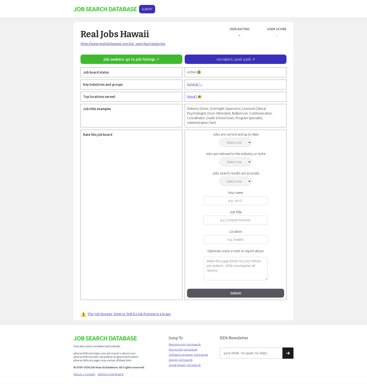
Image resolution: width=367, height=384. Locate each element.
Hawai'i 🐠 (194, 96)
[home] (105, 9)
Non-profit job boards (183, 349)
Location (235, 231)
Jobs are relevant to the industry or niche (236, 154)
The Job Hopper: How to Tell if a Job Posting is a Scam (129, 314)
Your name (235, 193)
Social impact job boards (185, 364)
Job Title (235, 212)
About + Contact (84, 374)
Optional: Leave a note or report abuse (235, 251)
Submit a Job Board (110, 374)
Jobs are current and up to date (236, 134)
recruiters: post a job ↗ (235, 59)
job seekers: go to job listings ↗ (131, 59)
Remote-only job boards (185, 344)
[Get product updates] (251, 353)
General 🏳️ (195, 84)
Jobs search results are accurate (235, 173)
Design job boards (180, 359)
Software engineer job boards (188, 354)
